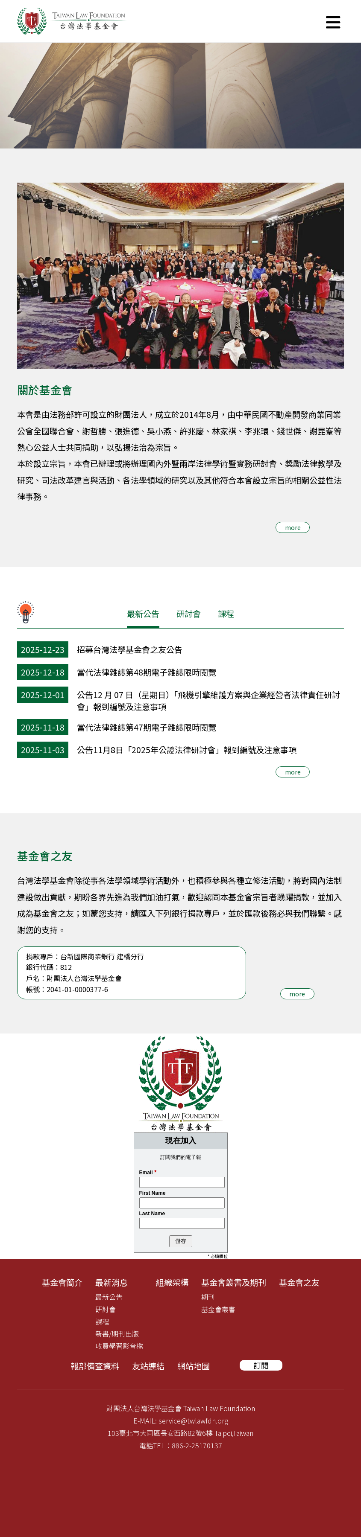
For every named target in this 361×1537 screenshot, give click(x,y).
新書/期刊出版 (117, 1333)
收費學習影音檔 (119, 1346)
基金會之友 (299, 1282)
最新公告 (143, 614)
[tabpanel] (180, 95)
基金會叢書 (218, 1309)
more (293, 527)
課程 (226, 614)
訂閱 (261, 1365)
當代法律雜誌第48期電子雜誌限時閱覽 (146, 672)
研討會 (188, 614)
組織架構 (172, 1282)
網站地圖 (193, 1366)
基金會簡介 (62, 1282)
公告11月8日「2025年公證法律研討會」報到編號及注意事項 (186, 750)
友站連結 (148, 1366)
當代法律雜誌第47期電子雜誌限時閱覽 (146, 727)
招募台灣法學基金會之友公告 (129, 649)
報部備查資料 (94, 1366)
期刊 (208, 1297)
